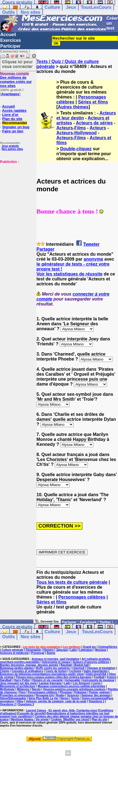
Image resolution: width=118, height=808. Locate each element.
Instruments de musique (98, 680)
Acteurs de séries (94, 123)
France (111, 677)
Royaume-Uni (45, 695)
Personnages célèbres (81, 597)
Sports (50, 652)
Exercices (10, 40)
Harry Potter (22, 680)
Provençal (37, 652)
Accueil (8, 34)
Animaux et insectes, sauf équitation (55, 658)
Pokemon (80, 692)
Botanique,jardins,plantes (17, 668)
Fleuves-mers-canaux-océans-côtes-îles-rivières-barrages (53, 677)
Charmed (78, 668)
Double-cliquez (76, 148)
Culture (52, 7)
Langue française (50, 683)
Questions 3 (26, 704)
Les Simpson (81, 683)
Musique (100, 649)
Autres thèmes (73, 107)
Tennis (75, 698)
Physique (66, 692)
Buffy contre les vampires (53, 668)
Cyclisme (75, 671)
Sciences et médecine (14, 652)
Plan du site (12, 119)
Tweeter (91, 244)
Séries (64, 698)
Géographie (33, 649)
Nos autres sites (12, 149)
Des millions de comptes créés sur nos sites (16, 79)
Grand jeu (89, 646)
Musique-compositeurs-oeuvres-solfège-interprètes (71, 686)
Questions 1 (96, 701)
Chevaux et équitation (100, 668)
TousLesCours (96, 7)
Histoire (48, 649)
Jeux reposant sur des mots (18, 683)
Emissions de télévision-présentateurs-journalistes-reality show (42, 674)
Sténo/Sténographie (13, 698)
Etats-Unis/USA (96, 674)
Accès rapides (14, 110)
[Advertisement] (16, 191)
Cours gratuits (17, 626)
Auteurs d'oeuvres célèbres (91, 662)
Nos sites (30, 12)
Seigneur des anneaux (96, 695)
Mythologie (7, 689)
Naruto (36, 689)
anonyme (93, 259)
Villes (19, 701)
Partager (45, 249)
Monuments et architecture (17, 686)
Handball (6, 680)
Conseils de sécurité (31, 713)
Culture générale (12, 649)
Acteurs (98, 127)
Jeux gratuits (10, 146)
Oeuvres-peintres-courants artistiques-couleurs (74, 689)
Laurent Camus (36, 710)
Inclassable (72, 680)
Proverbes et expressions (17, 695)
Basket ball (81, 665)
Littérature (86, 649)
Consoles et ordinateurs (27, 671)
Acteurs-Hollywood (76, 132)
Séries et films (93, 102)
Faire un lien (12, 131)
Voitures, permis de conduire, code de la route (56, 701)
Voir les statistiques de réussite (69, 274)
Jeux (71, 7)
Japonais (62, 649)
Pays (22, 692)
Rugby (60, 695)
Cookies (56, 719)
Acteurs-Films (71, 127)
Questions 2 (8, 704)
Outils (8, 12)
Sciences (73, 695)
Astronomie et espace (56, 662)
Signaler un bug (15, 127)
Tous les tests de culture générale (71, 582)
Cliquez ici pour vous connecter (17, 64)
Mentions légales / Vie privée (30, 719)
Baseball (66, 665)
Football (99, 677)
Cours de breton (56, 671)
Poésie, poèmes (99, 692)
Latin (73, 649)
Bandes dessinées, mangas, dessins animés (29, 665)
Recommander (14, 123)
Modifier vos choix (76, 719)
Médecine (23, 689)
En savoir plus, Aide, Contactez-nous (73, 710)
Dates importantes (95, 671)
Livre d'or (10, 115)
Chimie (4, 671)
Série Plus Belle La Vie (43, 698)
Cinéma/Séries (107, 646)
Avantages (10, 94)
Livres (97, 683)
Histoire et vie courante (47, 680)
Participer (10, 46)
